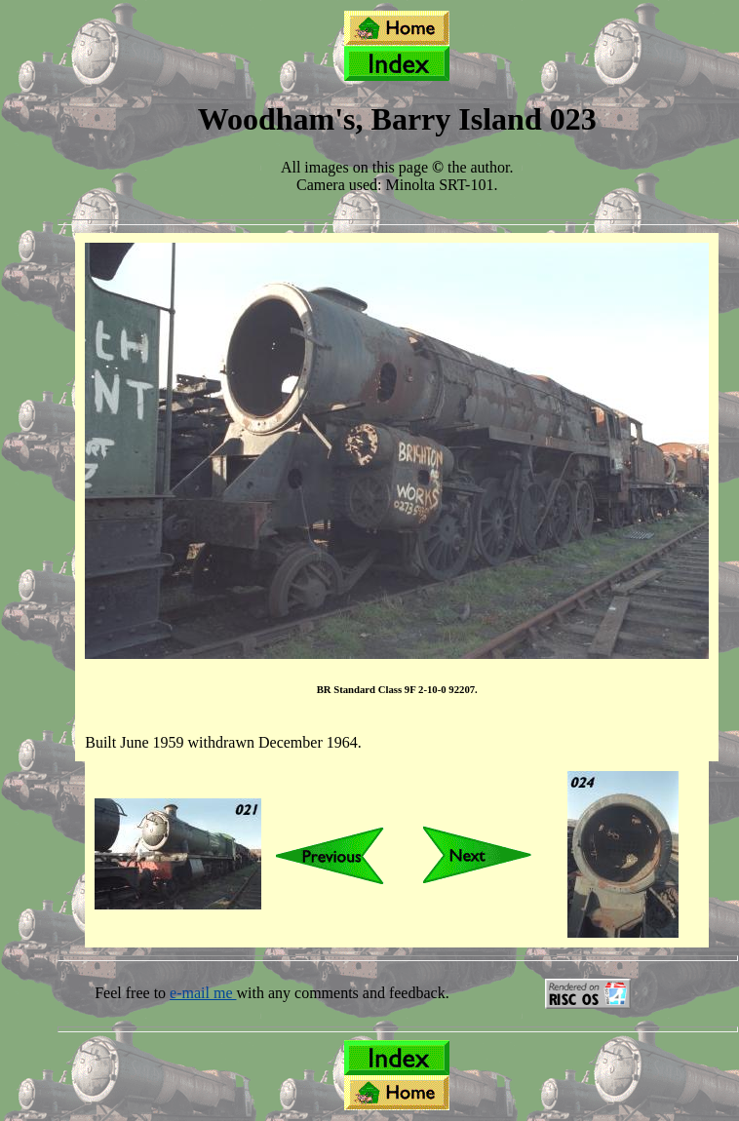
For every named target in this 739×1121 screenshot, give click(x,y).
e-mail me (203, 993)
